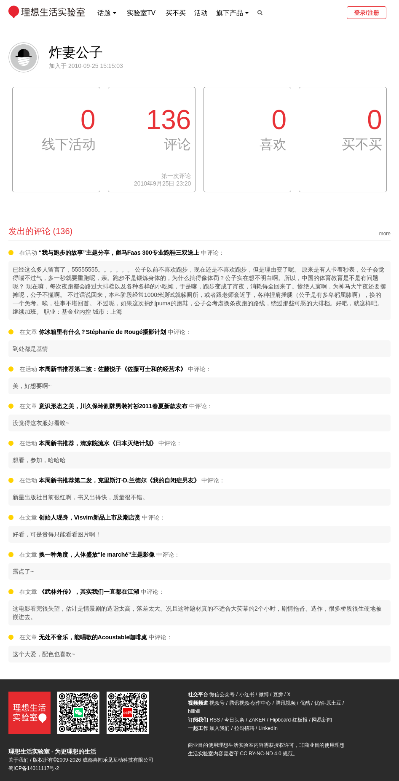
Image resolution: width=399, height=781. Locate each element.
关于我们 (18, 760)
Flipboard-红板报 (289, 720)
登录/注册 (366, 12)
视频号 (217, 703)
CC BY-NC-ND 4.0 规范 (266, 754)
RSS (214, 720)
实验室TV (141, 12)
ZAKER (257, 720)
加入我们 (219, 728)
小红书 (246, 695)
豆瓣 (278, 695)
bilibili (194, 711)
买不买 (176, 12)
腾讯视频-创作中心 (250, 703)
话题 (104, 12)
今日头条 (234, 720)
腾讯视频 (286, 703)
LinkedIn (268, 728)
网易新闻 (322, 720)
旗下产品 (229, 12)
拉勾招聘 (244, 728)
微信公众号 (222, 695)
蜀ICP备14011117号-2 (33, 768)
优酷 (305, 703)
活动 (201, 12)
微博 (264, 695)
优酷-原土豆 (327, 703)
